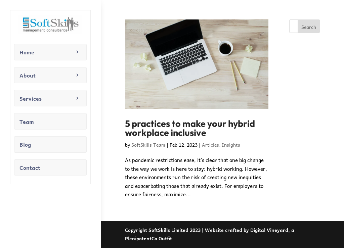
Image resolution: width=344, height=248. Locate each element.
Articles (210, 144)
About (27, 75)
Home (26, 52)
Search (308, 27)
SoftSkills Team (148, 144)
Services (30, 98)
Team (26, 121)
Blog (25, 144)
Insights (231, 144)
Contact (29, 167)
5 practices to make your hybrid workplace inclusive (190, 128)
